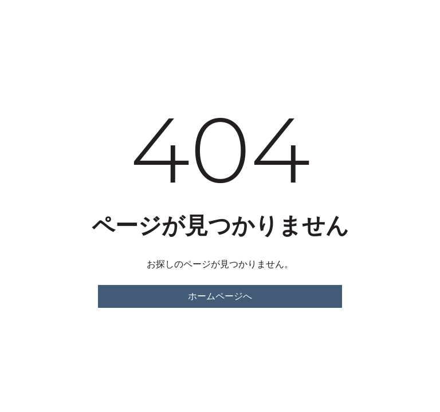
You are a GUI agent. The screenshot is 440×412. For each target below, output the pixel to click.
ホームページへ (220, 296)
